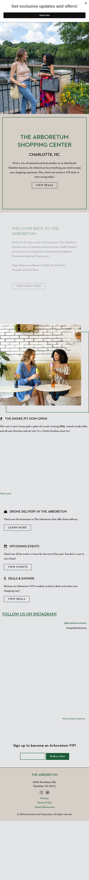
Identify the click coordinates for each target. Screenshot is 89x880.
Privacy (45, 798)
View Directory (28, 286)
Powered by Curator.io (74, 719)
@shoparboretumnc (75, 623)
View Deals (44, 185)
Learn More (17, 527)
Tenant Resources (44, 807)
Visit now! (5, 494)
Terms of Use (44, 802)
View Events (18, 567)
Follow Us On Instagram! (29, 614)
